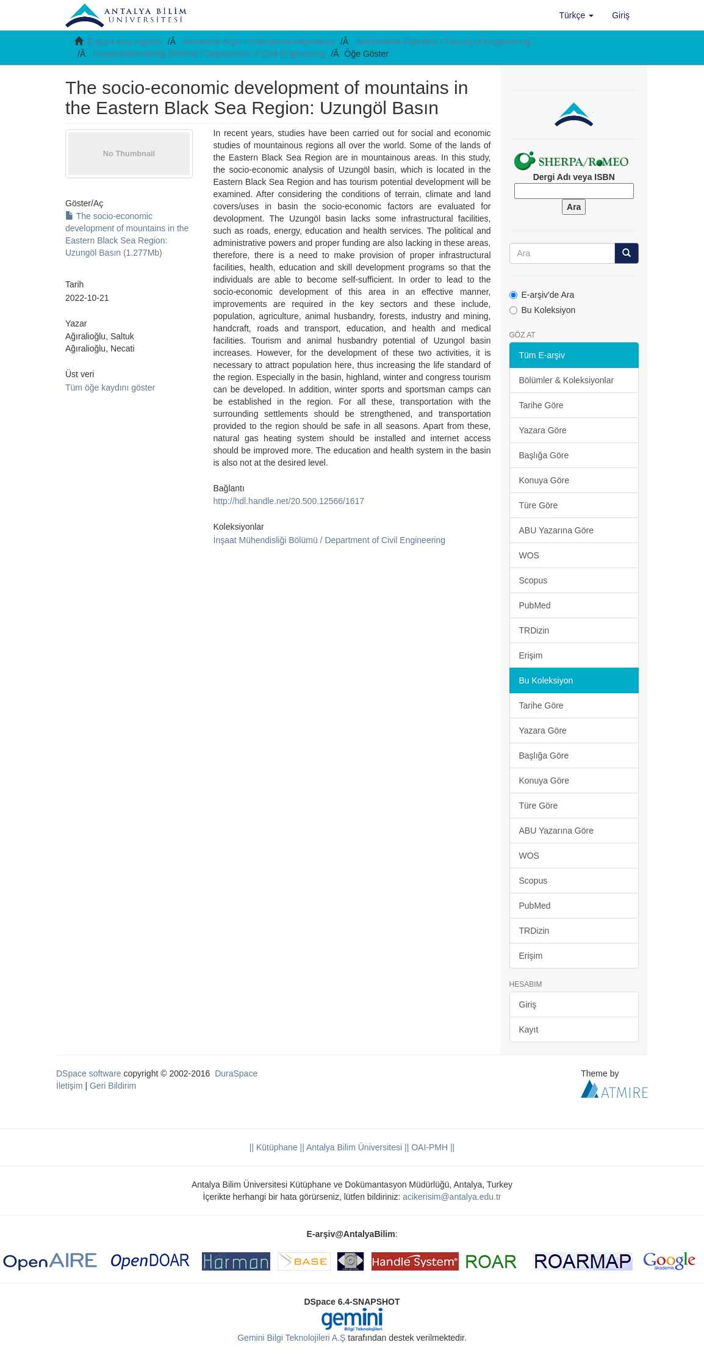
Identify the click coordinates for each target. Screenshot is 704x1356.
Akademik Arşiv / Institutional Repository (259, 41)
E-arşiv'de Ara (542, 295)
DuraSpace (236, 1073)
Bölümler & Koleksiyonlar (566, 380)
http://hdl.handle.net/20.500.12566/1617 (289, 501)
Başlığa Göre (544, 455)
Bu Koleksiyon (542, 310)
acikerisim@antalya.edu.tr (452, 1197)
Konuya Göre (544, 480)
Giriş (528, 1004)
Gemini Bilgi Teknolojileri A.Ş (291, 1338)
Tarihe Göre (541, 405)
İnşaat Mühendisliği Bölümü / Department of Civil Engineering (209, 54)
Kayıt (529, 1029)
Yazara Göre (543, 430)
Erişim (531, 655)
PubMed (535, 605)
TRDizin (534, 630)
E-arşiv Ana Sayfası (125, 41)
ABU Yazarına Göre (556, 530)
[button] (576, 15)
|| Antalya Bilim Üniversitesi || (353, 1147)
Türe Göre (538, 505)
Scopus (533, 580)
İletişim (69, 1086)
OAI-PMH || (431, 1147)
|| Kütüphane (274, 1147)
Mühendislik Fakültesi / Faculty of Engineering (443, 41)
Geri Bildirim (113, 1086)
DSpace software (88, 1073)
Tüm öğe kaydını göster (110, 387)
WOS (529, 555)
